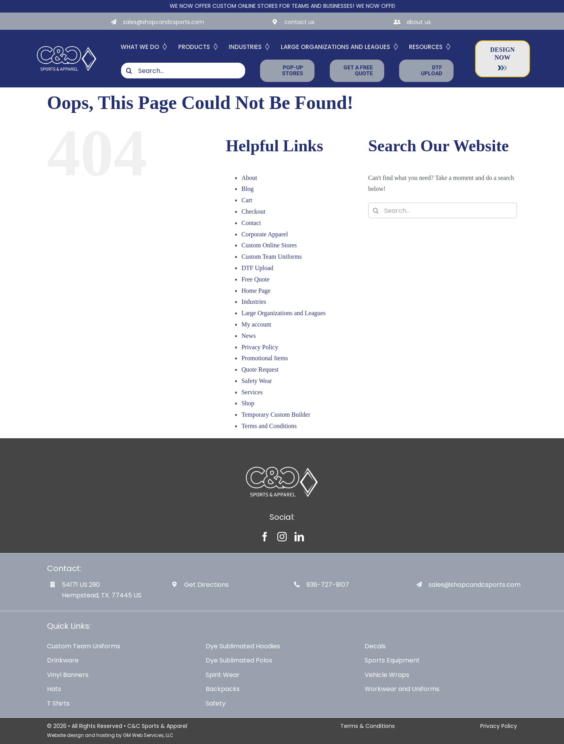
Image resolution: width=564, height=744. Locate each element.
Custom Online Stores (268, 245)
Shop (247, 403)
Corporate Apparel (264, 234)
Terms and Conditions (268, 426)
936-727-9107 (327, 584)
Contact (251, 223)
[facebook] (264, 536)
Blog (247, 188)
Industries (253, 301)
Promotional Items (264, 358)
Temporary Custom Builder (275, 414)
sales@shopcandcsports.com (163, 22)
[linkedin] (299, 536)
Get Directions (206, 584)
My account (256, 324)
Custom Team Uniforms (271, 256)
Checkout (253, 211)
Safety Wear (256, 380)
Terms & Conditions (367, 726)
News (248, 335)
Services (251, 392)
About (249, 177)
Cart (246, 200)
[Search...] (183, 70)
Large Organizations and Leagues (283, 313)
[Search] (128, 70)
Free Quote (255, 279)
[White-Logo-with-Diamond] (66, 45)
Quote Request (259, 369)
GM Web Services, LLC (148, 735)
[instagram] (282, 536)
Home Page (255, 290)
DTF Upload (257, 268)
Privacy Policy (259, 347)
